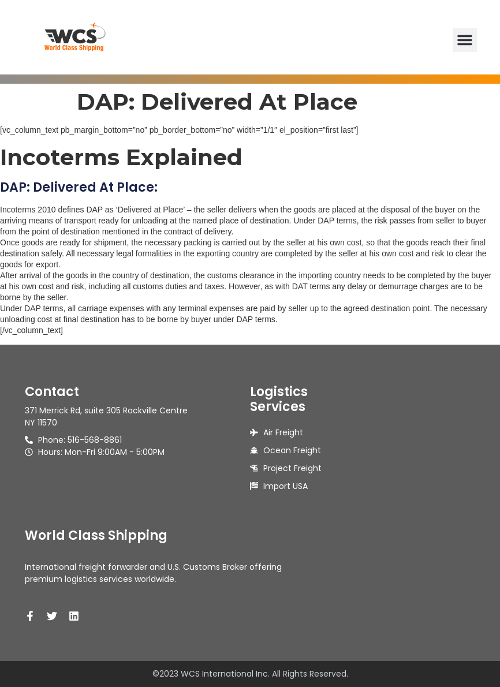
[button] (465, 40)
